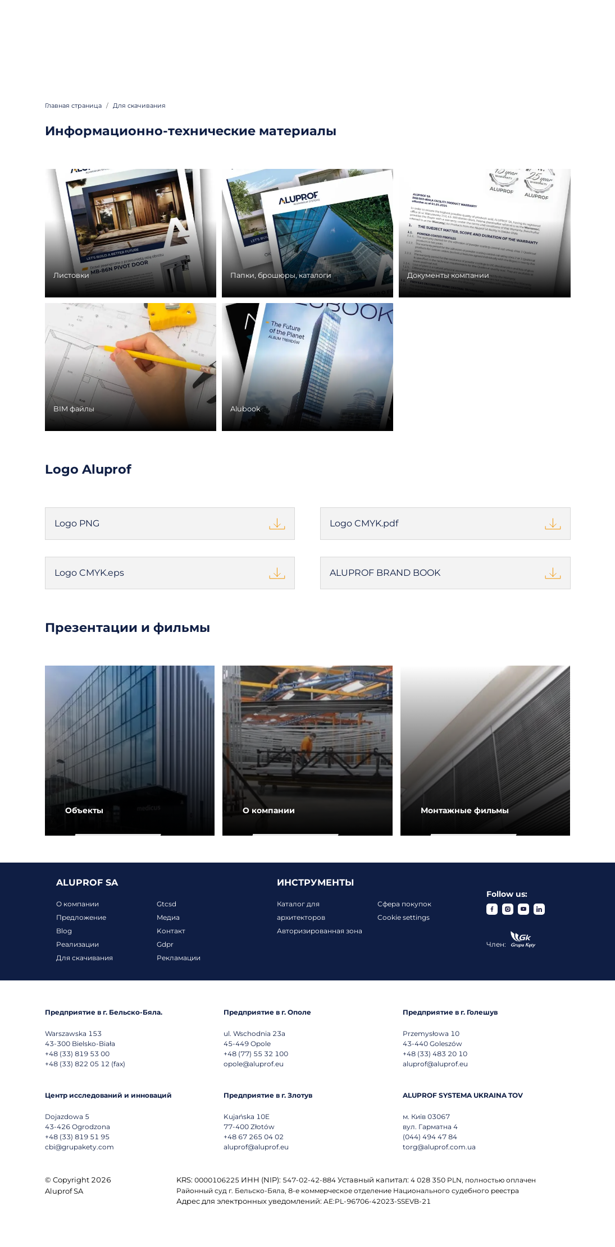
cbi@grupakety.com (79, 1147)
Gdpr (165, 944)
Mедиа (168, 917)
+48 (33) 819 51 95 (77, 1137)
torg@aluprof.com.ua (439, 1147)
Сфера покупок (404, 904)
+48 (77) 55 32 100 (256, 1053)
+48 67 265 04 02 (254, 1137)
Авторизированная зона (319, 931)
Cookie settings (403, 917)
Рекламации (179, 957)
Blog (64, 931)
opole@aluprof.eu (254, 1064)
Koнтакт (171, 931)
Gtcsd (166, 904)
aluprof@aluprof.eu (435, 1064)
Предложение (81, 917)
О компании (77, 904)
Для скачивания (84, 957)
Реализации (77, 944)
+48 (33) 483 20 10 (435, 1053)
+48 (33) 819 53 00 (77, 1053)
